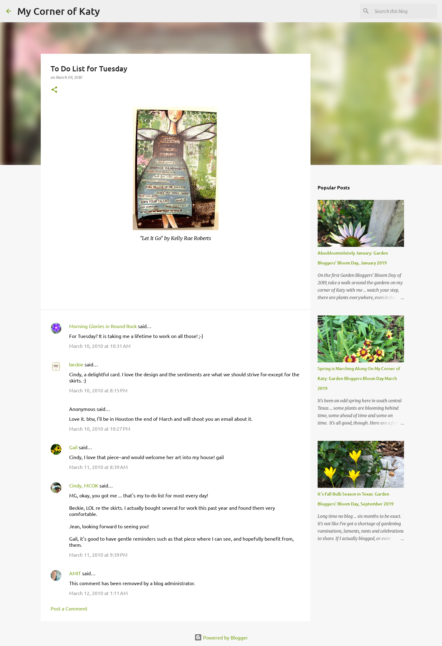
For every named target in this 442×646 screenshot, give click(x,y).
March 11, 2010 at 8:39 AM (98, 467)
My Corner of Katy (58, 11)
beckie (76, 364)
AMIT (75, 573)
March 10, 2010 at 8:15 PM (98, 390)
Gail (73, 447)
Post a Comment (69, 608)
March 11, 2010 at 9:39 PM (98, 554)
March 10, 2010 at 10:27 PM (99, 428)
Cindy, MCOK (83, 485)
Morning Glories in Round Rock (103, 326)
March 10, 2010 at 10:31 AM (100, 346)
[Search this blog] (404, 11)
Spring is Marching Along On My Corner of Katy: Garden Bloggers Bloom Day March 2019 (359, 378)
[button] (54, 90)
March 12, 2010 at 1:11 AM (98, 593)
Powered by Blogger (221, 637)
